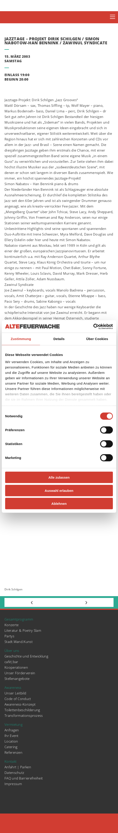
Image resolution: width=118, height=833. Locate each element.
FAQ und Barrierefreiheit (23, 778)
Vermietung (13, 724)
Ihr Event (11, 735)
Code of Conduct (17, 698)
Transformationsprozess (23, 715)
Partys (9, 636)
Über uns (11, 650)
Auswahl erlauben (59, 490)
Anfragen (11, 730)
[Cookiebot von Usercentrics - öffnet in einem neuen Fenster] (93, 326)
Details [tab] (59, 339)
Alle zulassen (59, 477)
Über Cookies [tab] (97, 339)
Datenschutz (14, 772)
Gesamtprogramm (18, 619)
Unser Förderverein (19, 673)
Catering (10, 747)
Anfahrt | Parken (17, 767)
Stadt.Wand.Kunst (18, 641)
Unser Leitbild (15, 693)
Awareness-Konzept (20, 704)
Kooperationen (16, 667)
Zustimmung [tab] (21, 339)
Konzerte (11, 625)
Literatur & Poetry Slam (22, 630)
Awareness (12, 687)
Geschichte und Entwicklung (26, 656)
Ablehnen (59, 503)
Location (11, 741)
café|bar (11, 662)
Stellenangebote (17, 678)
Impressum (13, 784)
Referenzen (13, 752)
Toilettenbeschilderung (22, 710)
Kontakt (10, 761)
